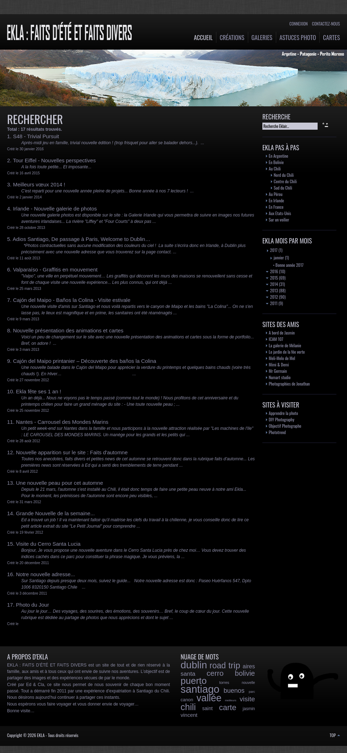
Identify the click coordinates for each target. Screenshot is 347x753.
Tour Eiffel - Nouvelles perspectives (54, 160)
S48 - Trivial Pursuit (36, 136)
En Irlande (276, 200)
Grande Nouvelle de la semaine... (55, 513)
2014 (272, 284)
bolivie (245, 673)
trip (234, 665)
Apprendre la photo (283, 413)
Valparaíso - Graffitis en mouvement (55, 269)
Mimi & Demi (279, 364)
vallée (209, 698)
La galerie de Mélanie (285, 345)
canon (187, 699)
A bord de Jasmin (282, 333)
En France (276, 207)
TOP (335, 735)
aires (249, 666)
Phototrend (277, 432)
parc (252, 691)
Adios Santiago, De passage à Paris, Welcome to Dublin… (81, 239)
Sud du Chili (283, 188)
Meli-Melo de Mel (282, 358)
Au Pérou (276, 194)
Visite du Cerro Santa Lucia (48, 544)
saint (207, 708)
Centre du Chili (285, 181)
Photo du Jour (32, 605)
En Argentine (278, 156)
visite (247, 699)
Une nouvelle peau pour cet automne (59, 483)
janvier (276, 257)
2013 (272, 290)
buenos (234, 690)
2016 (272, 271)
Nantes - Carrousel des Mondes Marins (62, 422)
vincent (189, 715)
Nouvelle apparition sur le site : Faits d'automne (72, 452)
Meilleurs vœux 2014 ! (39, 184)
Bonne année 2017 (289, 265)
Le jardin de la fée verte (287, 352)
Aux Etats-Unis (280, 213)
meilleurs (230, 700)
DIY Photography (281, 419)
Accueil (203, 37)
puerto (194, 680)
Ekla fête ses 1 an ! (38, 391)
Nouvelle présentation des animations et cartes (68, 330)
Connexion (298, 24)
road (218, 665)
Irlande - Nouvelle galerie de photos (55, 209)
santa (188, 673)
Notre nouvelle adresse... (45, 574)
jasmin (249, 708)
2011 (272, 303)
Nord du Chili (284, 175)
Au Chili (275, 168)
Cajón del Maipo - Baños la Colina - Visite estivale (72, 300)
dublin (194, 664)
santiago (200, 689)
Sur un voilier (279, 220)
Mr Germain (278, 371)
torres (224, 682)
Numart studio (280, 377)
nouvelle (248, 683)
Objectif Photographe (285, 426)
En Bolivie (276, 162)
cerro (215, 673)
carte (227, 707)
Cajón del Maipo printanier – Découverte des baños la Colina (84, 361)
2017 (272, 250)
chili (188, 707)
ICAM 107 (276, 339)
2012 (272, 297)
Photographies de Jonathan (289, 384)
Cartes (331, 37)
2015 (272, 278)
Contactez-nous (326, 24)
